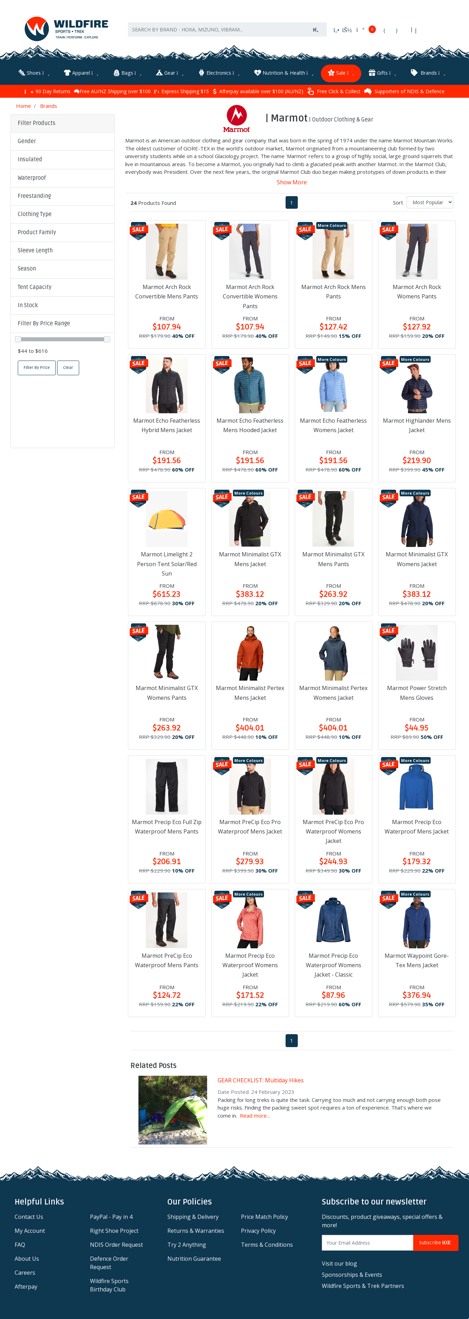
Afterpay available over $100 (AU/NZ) (257, 90)
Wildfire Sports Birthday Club (109, 1284)
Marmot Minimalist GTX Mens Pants (333, 558)
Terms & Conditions (267, 1244)
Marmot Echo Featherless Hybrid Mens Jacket (166, 424)
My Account (30, 1230)
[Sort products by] (430, 201)
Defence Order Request (109, 1262)
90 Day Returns (47, 90)
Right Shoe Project (114, 1230)
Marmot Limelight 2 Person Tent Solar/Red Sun (167, 563)
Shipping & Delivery (193, 1216)
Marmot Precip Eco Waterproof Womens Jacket (250, 964)
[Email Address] (368, 1242)
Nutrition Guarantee (194, 1258)
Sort (398, 201)
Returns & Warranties (195, 1230)
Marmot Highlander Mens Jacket (417, 424)
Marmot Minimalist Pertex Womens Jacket (333, 692)
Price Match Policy (264, 1216)
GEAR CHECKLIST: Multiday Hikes (261, 1079)
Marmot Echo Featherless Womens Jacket (333, 424)
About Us (27, 1258)
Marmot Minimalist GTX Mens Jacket (250, 558)
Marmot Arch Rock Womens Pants (417, 290)
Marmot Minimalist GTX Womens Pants (167, 692)
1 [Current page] (291, 201)
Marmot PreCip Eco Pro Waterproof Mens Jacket (250, 825)
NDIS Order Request (116, 1244)
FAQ (20, 1244)
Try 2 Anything (186, 1244)
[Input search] (216, 31)
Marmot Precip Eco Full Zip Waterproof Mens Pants (167, 825)
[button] (62, 141)
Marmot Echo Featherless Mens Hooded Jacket (250, 424)
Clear (68, 366)
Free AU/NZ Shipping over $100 (112, 90)
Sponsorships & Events (352, 1273)
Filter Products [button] (36, 122)
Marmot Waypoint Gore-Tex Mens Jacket (417, 959)
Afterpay (26, 1286)
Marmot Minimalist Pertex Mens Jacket (250, 692)
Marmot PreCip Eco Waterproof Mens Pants (166, 959)
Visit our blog (339, 1262)
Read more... (255, 1114)
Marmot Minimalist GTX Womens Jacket (417, 558)
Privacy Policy (258, 1230)
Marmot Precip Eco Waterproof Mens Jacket (417, 825)
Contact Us (29, 1216)
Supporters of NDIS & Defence (404, 90)
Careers (25, 1272)
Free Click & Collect (334, 90)
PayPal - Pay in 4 (111, 1216)
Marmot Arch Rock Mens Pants (333, 290)
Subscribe (436, 1242)
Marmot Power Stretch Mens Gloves (417, 692)
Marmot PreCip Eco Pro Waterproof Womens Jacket (333, 830)
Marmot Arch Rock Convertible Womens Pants (250, 295)
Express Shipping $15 (181, 90)
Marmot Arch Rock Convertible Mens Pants (166, 290)
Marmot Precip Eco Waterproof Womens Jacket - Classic (333, 964)
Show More (292, 181)
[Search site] (316, 31)
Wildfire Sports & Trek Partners (363, 1285)
